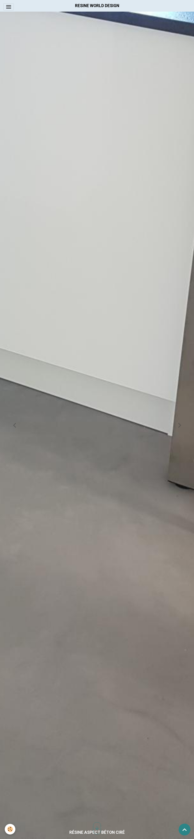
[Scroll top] (184, 829)
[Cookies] (10, 829)
